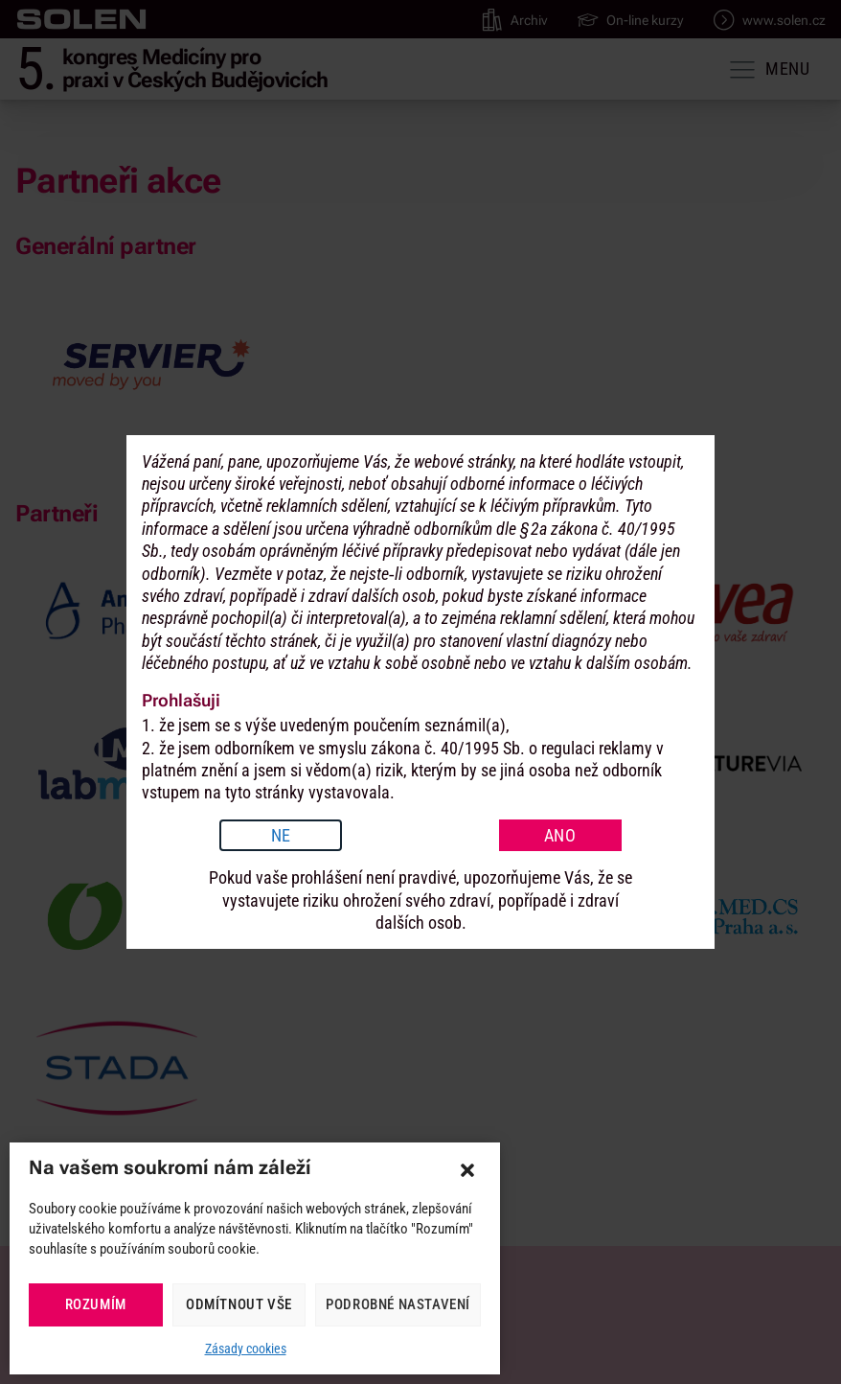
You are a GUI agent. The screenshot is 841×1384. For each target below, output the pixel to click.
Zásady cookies (245, 1348)
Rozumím (95, 1304)
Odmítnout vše (239, 1304)
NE (281, 835)
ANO (560, 835)
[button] (467, 1170)
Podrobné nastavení (398, 1304)
